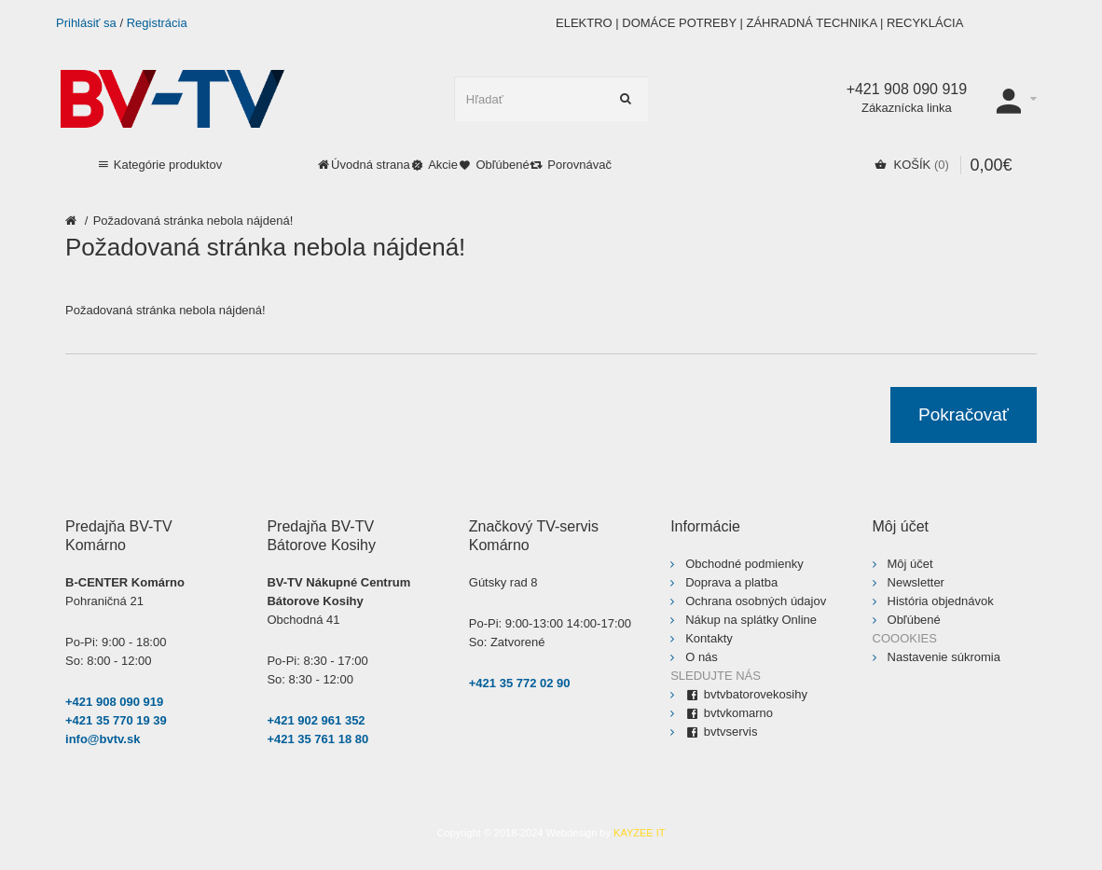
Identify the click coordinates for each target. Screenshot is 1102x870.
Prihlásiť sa (86, 23)
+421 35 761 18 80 (317, 739)
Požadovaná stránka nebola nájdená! (193, 221)
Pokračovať (963, 414)
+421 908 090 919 (114, 702)
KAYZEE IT (639, 832)
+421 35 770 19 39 (116, 720)
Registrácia (157, 23)
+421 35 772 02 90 (520, 683)
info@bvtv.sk (102, 739)
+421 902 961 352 (316, 720)
